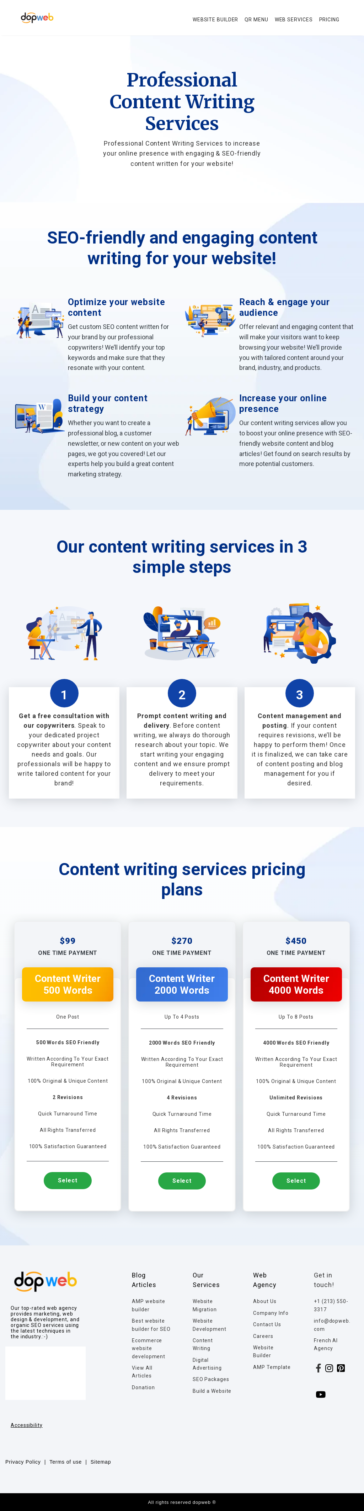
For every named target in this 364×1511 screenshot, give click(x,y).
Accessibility (27, 1425)
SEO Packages (211, 1379)
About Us (264, 1301)
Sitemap (101, 1462)
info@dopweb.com (332, 1325)
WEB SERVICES (294, 19)
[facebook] (319, 1369)
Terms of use (65, 1462)
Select (67, 1180)
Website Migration (205, 1305)
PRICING (329, 19)
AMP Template (272, 1367)
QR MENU (256, 19)
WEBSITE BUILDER (216, 19)
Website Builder (263, 1351)
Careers (263, 1336)
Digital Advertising (207, 1364)
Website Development (209, 1325)
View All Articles (142, 1372)
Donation (143, 1387)
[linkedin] (341, 1369)
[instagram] (329, 1369)
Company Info (271, 1313)
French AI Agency (326, 1344)
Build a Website (212, 1391)
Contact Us (267, 1324)
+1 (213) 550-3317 (331, 1305)
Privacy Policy (23, 1462)
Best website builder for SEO (151, 1325)
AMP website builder (148, 1305)
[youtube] (321, 1396)
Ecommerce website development (148, 1348)
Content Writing (203, 1344)
